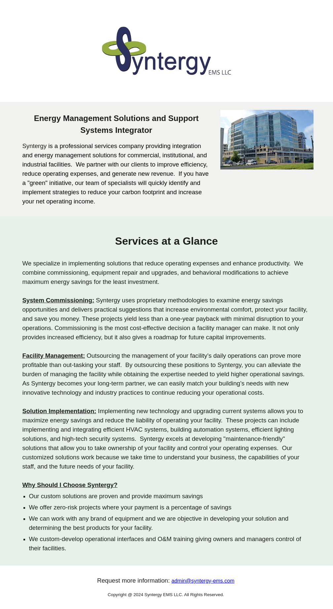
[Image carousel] (266, 139)
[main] (116, 159)
